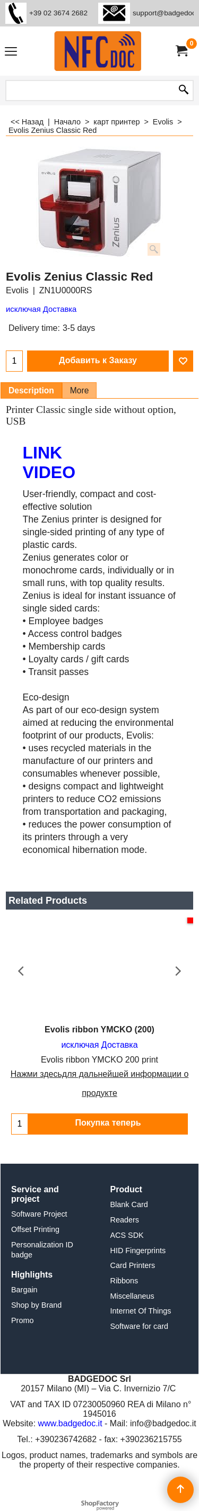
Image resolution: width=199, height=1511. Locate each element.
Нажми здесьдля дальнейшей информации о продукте (100, 1083)
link (43, 452)
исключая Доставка (41, 309)
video (49, 472)
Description (31, 390)
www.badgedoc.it (70, 1423)
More (79, 390)
